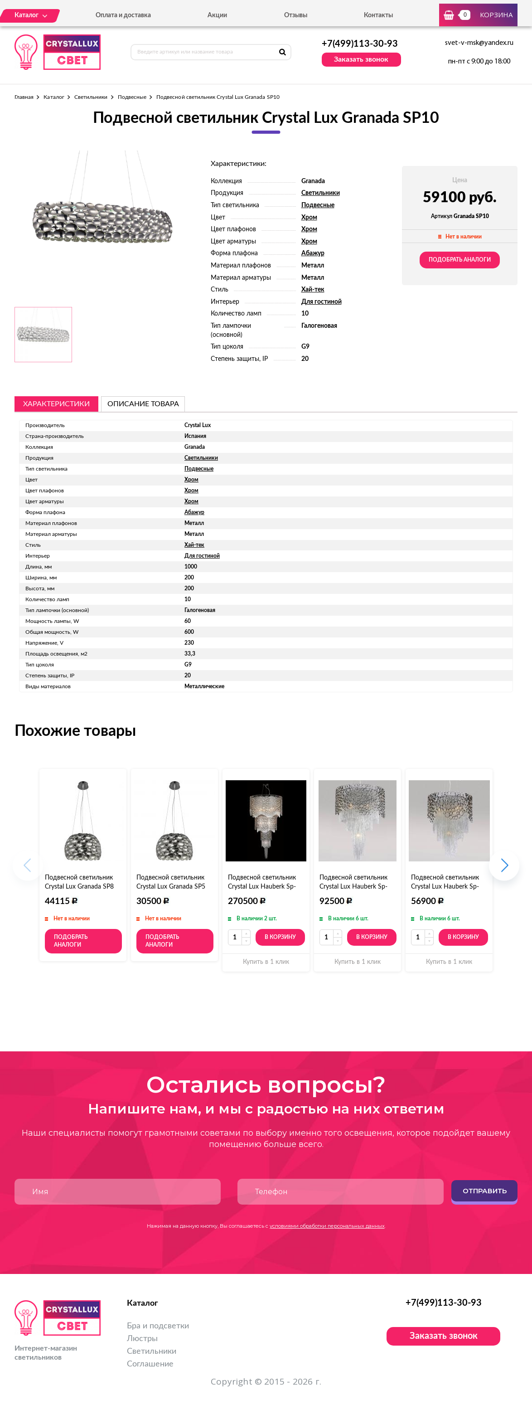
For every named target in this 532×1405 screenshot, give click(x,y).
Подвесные (132, 97)
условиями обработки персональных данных (327, 1226)
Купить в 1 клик (266, 962)
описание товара (143, 404)
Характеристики (56, 404)
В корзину (280, 937)
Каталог (54, 97)
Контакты (378, 15)
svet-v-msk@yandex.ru (479, 43)
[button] (504, 870)
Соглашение (150, 1364)
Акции (217, 15)
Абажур (312, 253)
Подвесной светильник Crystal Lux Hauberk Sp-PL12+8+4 (262, 887)
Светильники (91, 97)
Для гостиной (321, 302)
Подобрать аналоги (460, 260)
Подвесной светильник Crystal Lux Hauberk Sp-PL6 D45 (445, 887)
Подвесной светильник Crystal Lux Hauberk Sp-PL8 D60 (353, 887)
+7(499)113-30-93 (360, 44)
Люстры (142, 1339)
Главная (24, 97)
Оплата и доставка (123, 15)
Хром (309, 217)
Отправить (485, 1190)
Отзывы (295, 15)
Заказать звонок (361, 59)
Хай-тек (312, 290)
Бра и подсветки (158, 1326)
